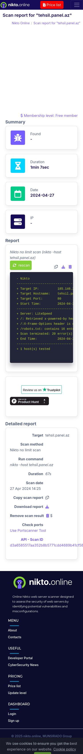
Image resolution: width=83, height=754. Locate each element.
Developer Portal (20, 658)
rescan (21, 265)
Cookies (65, 743)
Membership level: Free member (49, 115)
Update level (17, 693)
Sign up (13, 720)
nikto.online (32, 736)
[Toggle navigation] (77, 4)
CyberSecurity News (23, 665)
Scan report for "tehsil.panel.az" (56, 23)
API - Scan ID (32, 539)
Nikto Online (21, 23)
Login (12, 714)
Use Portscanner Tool (28, 530)
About (12, 630)
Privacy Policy (45, 743)
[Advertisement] (41, 69)
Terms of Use (22, 743)
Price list (52, 5)
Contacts (14, 637)
